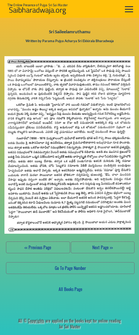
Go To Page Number (70, 268)
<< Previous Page (37, 247)
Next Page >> (102, 247)
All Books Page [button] (70, 289)
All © (31, 321)
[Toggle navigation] (129, 9)
